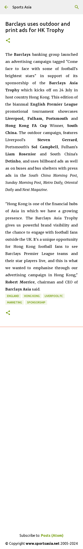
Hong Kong (32, 296)
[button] (8, 41)
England (13, 296)
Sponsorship (36, 302)
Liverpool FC (54, 296)
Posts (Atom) (52, 535)
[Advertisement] (41, 393)
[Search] (76, 7)
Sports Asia (21, 7)
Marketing (14, 302)
